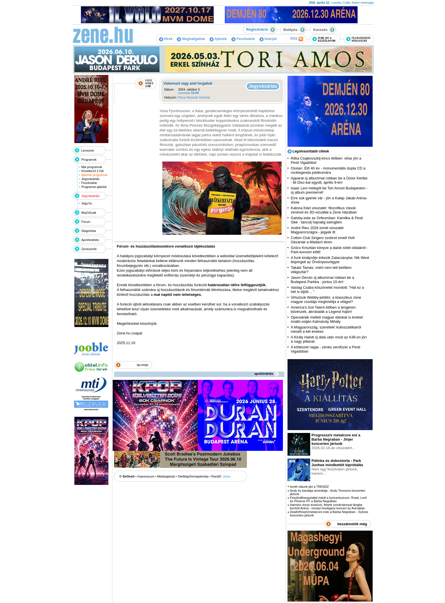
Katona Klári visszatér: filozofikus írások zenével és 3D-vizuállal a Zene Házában (324, 210)
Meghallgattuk (191, 39)
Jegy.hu (86, 203)
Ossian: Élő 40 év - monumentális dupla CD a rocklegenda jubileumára (328, 170)
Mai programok (91, 167)
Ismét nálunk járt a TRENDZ (309, 486)
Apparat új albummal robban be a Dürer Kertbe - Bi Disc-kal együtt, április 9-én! (329, 180)
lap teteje (142, 365)
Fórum (86, 221)
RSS (296, 39)
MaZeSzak (88, 212)
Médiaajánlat (166, 476)
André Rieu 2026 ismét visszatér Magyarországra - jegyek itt (317, 230)
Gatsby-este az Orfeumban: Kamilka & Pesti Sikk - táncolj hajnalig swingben (327, 220)
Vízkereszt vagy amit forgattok (188, 83)
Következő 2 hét (92, 171)
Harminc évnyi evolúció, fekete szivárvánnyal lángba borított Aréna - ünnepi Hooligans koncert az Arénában (327, 506)
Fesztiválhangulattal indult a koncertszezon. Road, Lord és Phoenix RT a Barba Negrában (328, 499)
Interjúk (268, 39)
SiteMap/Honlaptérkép (193, 476)
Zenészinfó (89, 249)
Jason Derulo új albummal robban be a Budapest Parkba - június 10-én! (322, 279)
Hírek (166, 39)
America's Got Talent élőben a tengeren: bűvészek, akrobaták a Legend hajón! (323, 309)
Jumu (226, 476)
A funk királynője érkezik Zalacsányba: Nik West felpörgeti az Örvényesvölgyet (330, 260)
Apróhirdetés (90, 240)
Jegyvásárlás (90, 179)
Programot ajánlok (93, 187)
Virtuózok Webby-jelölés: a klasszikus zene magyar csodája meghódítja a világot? (326, 299)
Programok (89, 159)
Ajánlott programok (94, 175)
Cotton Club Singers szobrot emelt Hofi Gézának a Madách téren (323, 240)
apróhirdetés (267, 373)
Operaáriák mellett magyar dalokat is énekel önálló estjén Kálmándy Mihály (327, 319)
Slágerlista (88, 231)
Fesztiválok (243, 39)
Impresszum (145, 476)
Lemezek (87, 150)
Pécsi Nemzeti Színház (194, 97)
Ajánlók (218, 39)
